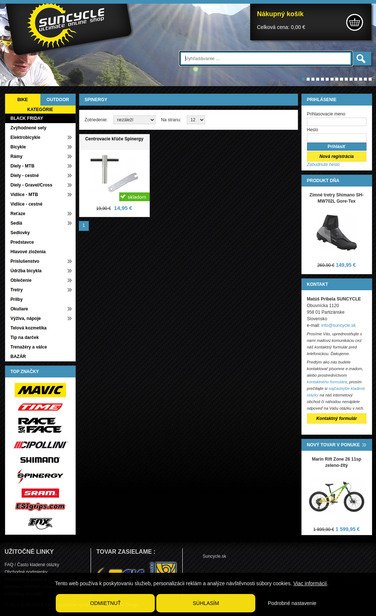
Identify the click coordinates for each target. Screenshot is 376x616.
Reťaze (18, 213)
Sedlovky (20, 232)
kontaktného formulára (327, 382)
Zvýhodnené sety (29, 127)
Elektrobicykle (25, 137)
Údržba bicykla (26, 270)
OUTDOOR (58, 99)
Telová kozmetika (29, 328)
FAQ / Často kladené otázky (32, 564)
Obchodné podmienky (26, 572)
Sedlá (16, 223)
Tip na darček (25, 337)
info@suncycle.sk (338, 325)
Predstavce (22, 242)
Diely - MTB (22, 166)
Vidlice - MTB (24, 194)
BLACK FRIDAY (27, 118)
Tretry (17, 289)
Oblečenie (21, 280)
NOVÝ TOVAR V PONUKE (333, 444)
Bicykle (18, 147)
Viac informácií (310, 583)
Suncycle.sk (214, 556)
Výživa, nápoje (26, 318)
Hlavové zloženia (28, 251)
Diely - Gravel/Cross (31, 185)
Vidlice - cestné (27, 204)
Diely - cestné (25, 175)
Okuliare (19, 308)
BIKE (22, 99)
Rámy (17, 156)
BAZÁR (18, 356)
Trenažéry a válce (29, 347)
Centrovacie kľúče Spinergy (114, 138)
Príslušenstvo (25, 261)
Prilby (17, 299)
